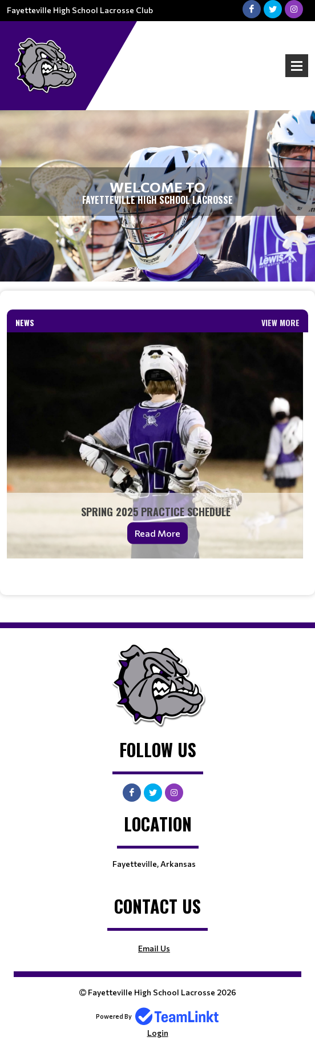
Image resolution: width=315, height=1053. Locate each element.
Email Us (154, 948)
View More (280, 322)
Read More (157, 533)
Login (157, 1033)
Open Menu (296, 65)
